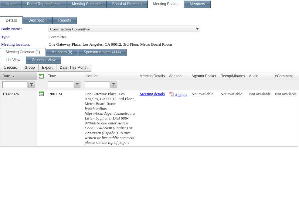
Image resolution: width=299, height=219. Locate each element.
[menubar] (45, 68)
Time (52, 76)
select (197, 29)
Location (91, 76)
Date (6, 76)
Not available (202, 94)
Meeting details (152, 94)
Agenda (181, 95)
